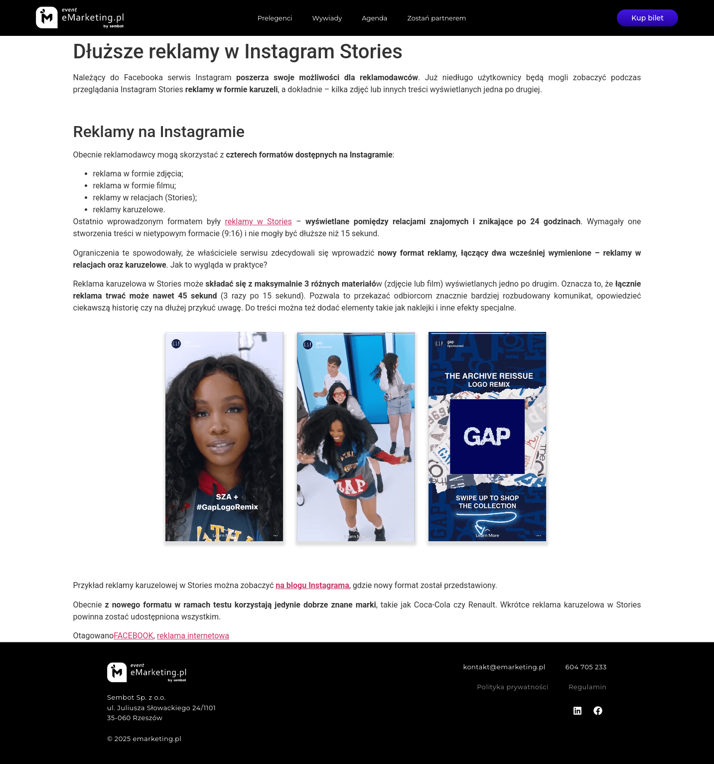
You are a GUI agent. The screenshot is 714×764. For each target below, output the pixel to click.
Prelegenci (274, 18)
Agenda (374, 18)
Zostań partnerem (436, 18)
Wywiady (327, 18)
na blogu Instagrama (312, 585)
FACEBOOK (133, 635)
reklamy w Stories (258, 221)
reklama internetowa (193, 635)
